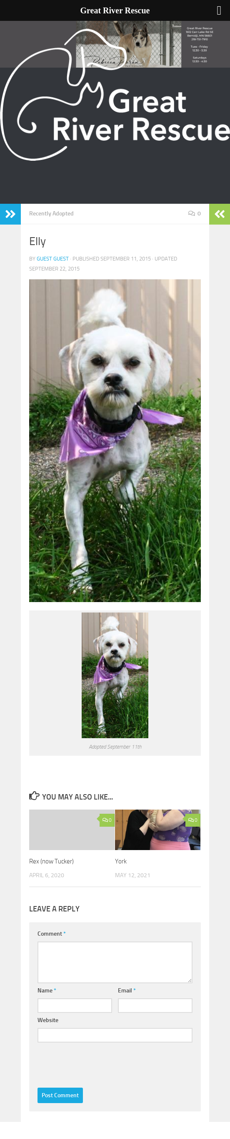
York (121, 861)
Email (127, 990)
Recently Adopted (51, 213)
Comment (52, 933)
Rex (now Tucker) (51, 861)
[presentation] (101, 1063)
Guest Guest (53, 259)
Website (48, 1020)
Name (47, 990)
